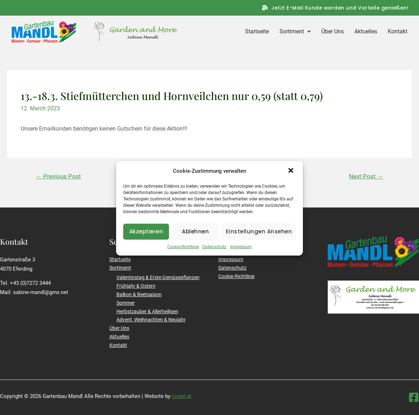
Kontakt (397, 31)
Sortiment (295, 31)
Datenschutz (214, 251)
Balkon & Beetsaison (139, 294)
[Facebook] (413, 397)
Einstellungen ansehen (259, 236)
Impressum (241, 251)
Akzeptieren (146, 236)
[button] (291, 176)
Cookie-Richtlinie (183, 251)
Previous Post (58, 176)
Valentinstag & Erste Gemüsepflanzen (158, 277)
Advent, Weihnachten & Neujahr (151, 319)
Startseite (257, 31)
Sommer (125, 303)
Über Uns (332, 31)
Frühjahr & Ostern (136, 286)
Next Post (366, 176)
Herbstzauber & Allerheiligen (147, 311)
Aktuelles (365, 31)
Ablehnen (195, 236)
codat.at (181, 396)
